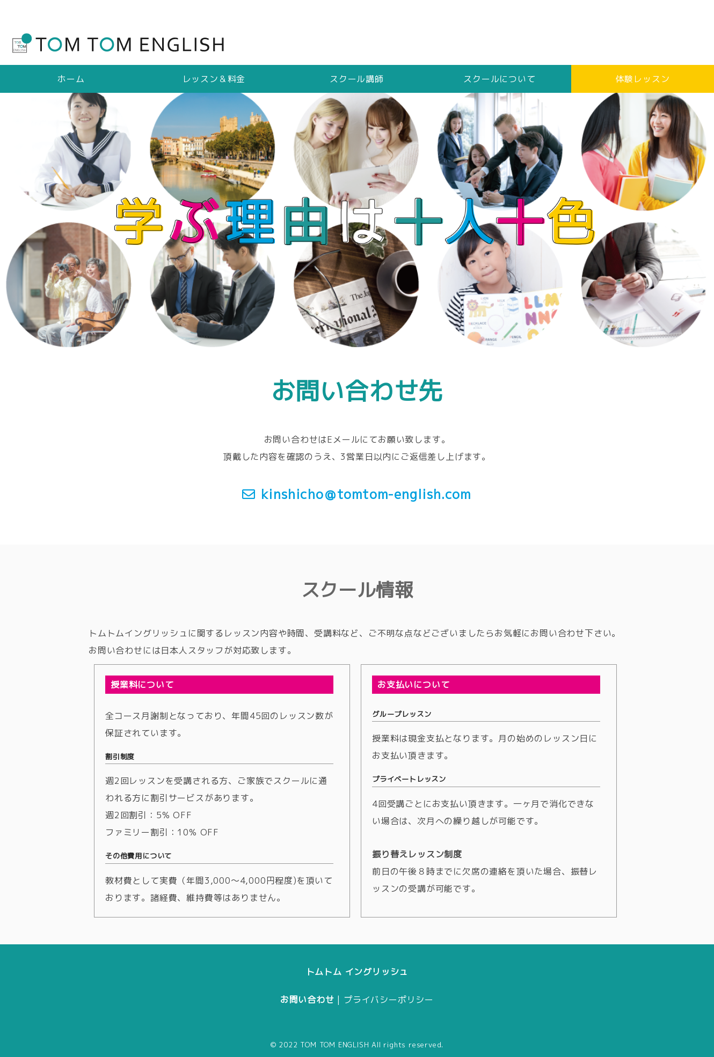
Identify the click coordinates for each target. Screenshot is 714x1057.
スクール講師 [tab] (357, 79)
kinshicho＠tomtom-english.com (366, 494)
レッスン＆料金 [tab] (214, 79)
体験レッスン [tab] (643, 79)
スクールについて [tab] (499, 79)
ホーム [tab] (70, 79)
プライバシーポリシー (389, 999)
